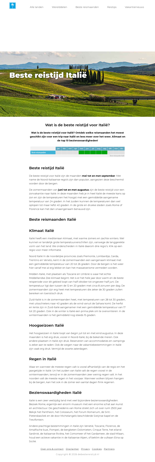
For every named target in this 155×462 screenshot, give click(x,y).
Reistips (112, 7)
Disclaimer (72, 449)
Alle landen (36, 7)
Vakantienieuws (134, 7)
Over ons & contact (52, 449)
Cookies (97, 449)
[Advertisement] (77, 32)
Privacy (85, 449)
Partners (109, 449)
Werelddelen (59, 7)
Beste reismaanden (87, 7)
